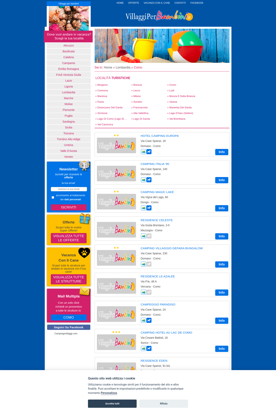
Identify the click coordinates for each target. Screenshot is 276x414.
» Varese (172, 101)
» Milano (136, 96)
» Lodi (170, 90)
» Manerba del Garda (179, 107)
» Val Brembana (176, 118)
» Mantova (101, 96)
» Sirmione (101, 113)
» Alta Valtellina (140, 113)
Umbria (68, 145)
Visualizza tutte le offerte (68, 238)
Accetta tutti (112, 403)
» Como (171, 84)
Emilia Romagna (68, 68)
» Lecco (135, 90)
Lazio (68, 80)
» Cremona (101, 90)
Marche (68, 98)
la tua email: (68, 183)
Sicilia (68, 127)
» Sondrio (136, 101)
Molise (69, 104)
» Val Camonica (104, 124)
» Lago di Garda (140, 118)
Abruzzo (69, 45)
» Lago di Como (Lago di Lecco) (112, 118)
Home (108, 67)
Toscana (68, 133)
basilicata (69, 51)
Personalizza (109, 393)
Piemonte (69, 109)
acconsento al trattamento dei (68, 197)
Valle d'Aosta (68, 150)
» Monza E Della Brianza (181, 96)
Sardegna (69, 121)
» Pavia (99, 101)
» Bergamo (101, 84)
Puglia (69, 115)
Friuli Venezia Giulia (68, 74)
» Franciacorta (139, 107)
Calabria (68, 57)
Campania (68, 63)
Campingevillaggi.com (66, 333)
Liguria (68, 86)
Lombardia (68, 92)
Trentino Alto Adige (68, 139)
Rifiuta (163, 403)
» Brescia (136, 84)
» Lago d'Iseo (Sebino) (180, 113)
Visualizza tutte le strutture (68, 279)
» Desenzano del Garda (109, 107)
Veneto (68, 156)
